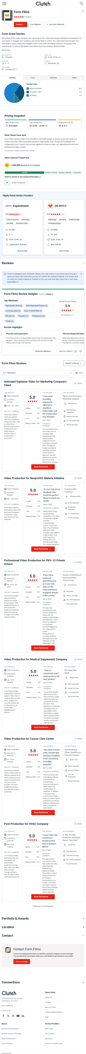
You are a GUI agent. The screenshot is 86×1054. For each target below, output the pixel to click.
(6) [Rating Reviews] (73, 310)
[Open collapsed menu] (4, 3)
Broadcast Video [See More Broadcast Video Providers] (35, 92)
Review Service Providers (11, 1034)
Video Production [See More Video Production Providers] (36, 88)
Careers (48, 1002)
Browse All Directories (10, 1029)
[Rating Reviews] (19, 17)
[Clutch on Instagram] (13, 1015)
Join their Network (56, 24)
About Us (48, 997)
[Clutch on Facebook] (3, 1015)
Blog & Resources (8, 1038)
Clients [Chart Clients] (74, 78)
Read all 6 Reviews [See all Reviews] (43, 351)
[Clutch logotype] (9, 993)
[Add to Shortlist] (83, 11)
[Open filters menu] (79, 373)
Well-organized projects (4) (36, 306)
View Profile (22, 251)
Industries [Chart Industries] (53, 78)
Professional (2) (38, 316)
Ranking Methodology (53, 1012)
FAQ (46, 1017)
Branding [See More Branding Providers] (33, 95)
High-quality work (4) (13, 306)
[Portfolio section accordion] (43, 918)
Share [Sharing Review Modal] (79, 383)
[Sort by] (37, 373)
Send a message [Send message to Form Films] (22, 961)
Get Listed (49, 1029)
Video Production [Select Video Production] (19, 183)
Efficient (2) (9, 316)
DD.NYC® (61, 205)
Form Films (21, 12)
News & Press (50, 1007)
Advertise (48, 1038)
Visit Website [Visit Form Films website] (35, 24)
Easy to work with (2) (33, 311)
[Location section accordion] (43, 927)
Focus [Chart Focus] (33, 78)
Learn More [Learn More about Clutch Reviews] (12, 282)
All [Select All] (7, 183)
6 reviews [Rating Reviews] (27, 17)
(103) (62, 214)
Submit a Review (72, 363)
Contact (19, 24)
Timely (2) (9, 321)
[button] (37, 373)
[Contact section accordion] (43, 935)
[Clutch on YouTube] (18, 1015)
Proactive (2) (23, 316)
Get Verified (49, 1034)
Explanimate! (21, 205)
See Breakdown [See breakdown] (66, 315)
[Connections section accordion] (43, 982)
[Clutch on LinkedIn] (23, 1015)
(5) (20, 214)
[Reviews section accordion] (43, 263)
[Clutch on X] (8, 1015)
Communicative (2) (12, 311)
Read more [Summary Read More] (6, 50)
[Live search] (81, 3)
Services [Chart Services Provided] (12, 78)
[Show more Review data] (43, 466)
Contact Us (6, 1011)
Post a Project (7, 1043)
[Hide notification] (81, 274)
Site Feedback (7, 1006)
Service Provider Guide (54, 1043)
